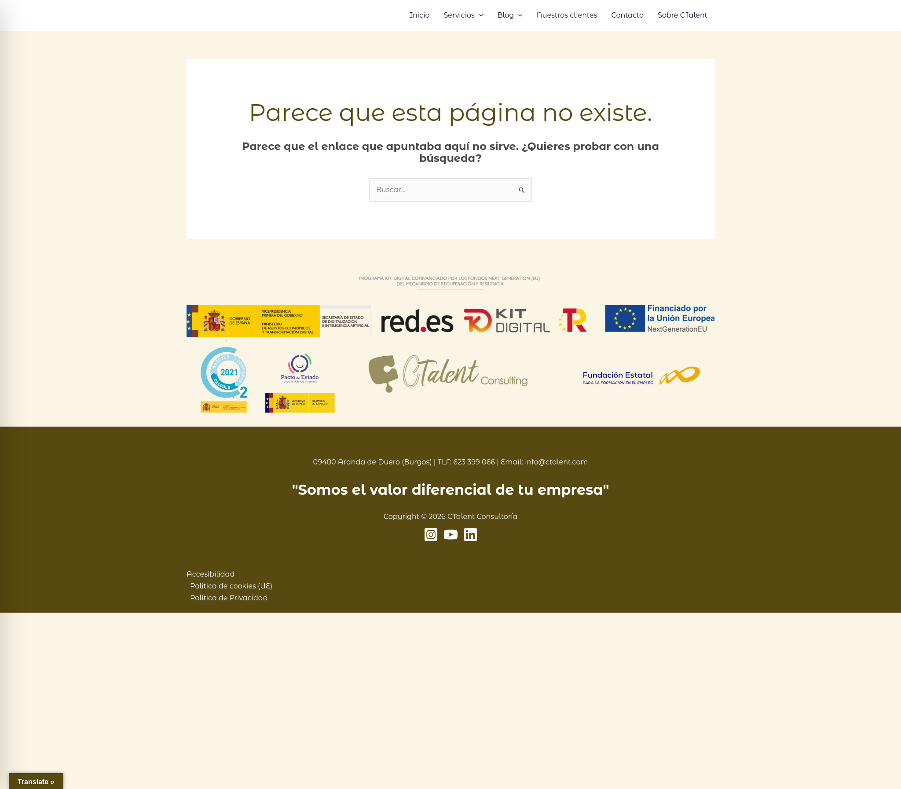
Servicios (463, 15)
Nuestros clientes (567, 15)
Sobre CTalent (682, 15)
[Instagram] (431, 534)
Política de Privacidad (229, 598)
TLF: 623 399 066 (466, 462)
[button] (479, 15)
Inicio (420, 15)
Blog (509, 15)
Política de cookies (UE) (231, 586)
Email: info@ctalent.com (544, 462)
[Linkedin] (470, 534)
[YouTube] (450, 534)
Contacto (627, 15)
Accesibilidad (210, 574)
